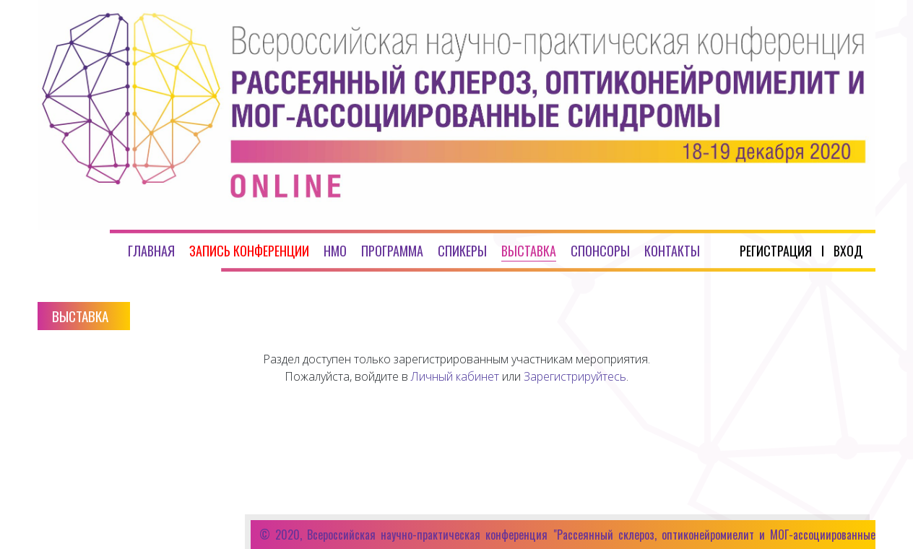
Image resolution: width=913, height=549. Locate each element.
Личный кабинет (455, 376)
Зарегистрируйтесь (575, 376)
